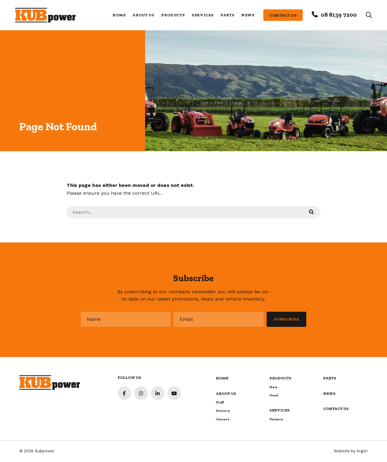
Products (173, 15)
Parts (227, 15)
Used (273, 395)
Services (202, 15)
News (248, 15)
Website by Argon (351, 451)
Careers (222, 419)
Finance (276, 419)
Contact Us (283, 15)
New (273, 387)
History (223, 411)
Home (119, 15)
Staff (220, 402)
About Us (143, 15)
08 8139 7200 (339, 14)
